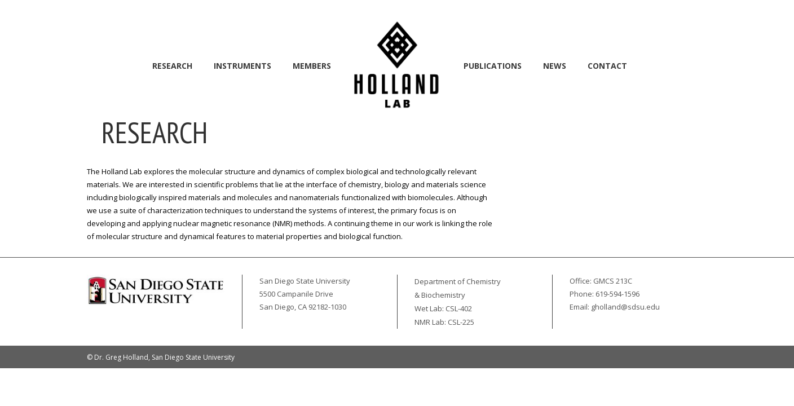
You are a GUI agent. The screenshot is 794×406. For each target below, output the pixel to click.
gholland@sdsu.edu (625, 307)
